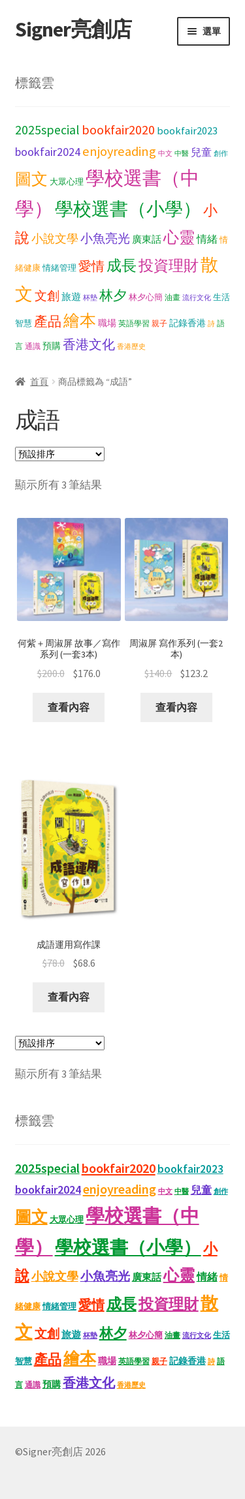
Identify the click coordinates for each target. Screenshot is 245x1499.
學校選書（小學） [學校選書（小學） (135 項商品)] (128, 209)
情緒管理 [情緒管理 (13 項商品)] (59, 267)
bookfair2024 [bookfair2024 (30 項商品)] (47, 151)
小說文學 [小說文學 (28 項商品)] (54, 239)
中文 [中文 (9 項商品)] (165, 153)
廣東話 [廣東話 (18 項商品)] (146, 239)
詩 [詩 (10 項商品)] (211, 323)
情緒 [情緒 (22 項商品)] (207, 238)
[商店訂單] (60, 454)
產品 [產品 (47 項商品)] (47, 321)
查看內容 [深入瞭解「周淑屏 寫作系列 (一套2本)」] (176, 707)
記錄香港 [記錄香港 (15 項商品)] (187, 323)
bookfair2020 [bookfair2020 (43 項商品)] (118, 129)
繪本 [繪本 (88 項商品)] (79, 320)
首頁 (39, 381)
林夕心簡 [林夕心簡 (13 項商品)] (146, 297)
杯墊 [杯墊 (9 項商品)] (90, 298)
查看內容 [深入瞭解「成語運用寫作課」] (69, 996)
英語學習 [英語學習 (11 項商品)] (134, 323)
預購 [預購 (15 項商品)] (51, 346)
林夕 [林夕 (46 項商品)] (113, 295)
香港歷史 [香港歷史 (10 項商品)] (131, 346)
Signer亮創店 (73, 29)
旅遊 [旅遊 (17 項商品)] (71, 297)
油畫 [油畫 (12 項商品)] (172, 297)
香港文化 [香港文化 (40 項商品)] (89, 344)
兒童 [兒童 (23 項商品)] (201, 152)
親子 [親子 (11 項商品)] (159, 323)
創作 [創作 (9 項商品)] (221, 153)
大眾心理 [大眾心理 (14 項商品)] (67, 181)
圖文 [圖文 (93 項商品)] (31, 178)
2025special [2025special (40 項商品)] (47, 130)
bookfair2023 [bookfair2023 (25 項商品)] (187, 130)
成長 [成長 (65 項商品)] (121, 265)
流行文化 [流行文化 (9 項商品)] (196, 298)
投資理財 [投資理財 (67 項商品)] (169, 265)
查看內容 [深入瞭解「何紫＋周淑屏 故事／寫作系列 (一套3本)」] (69, 707)
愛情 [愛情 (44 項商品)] (91, 266)
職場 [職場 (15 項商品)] (107, 323)
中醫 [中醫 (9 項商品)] (181, 153)
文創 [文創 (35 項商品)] (47, 295)
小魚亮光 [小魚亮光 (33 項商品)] (105, 238)
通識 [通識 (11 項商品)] (33, 346)
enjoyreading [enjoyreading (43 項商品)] (119, 151)
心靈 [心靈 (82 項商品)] (179, 237)
